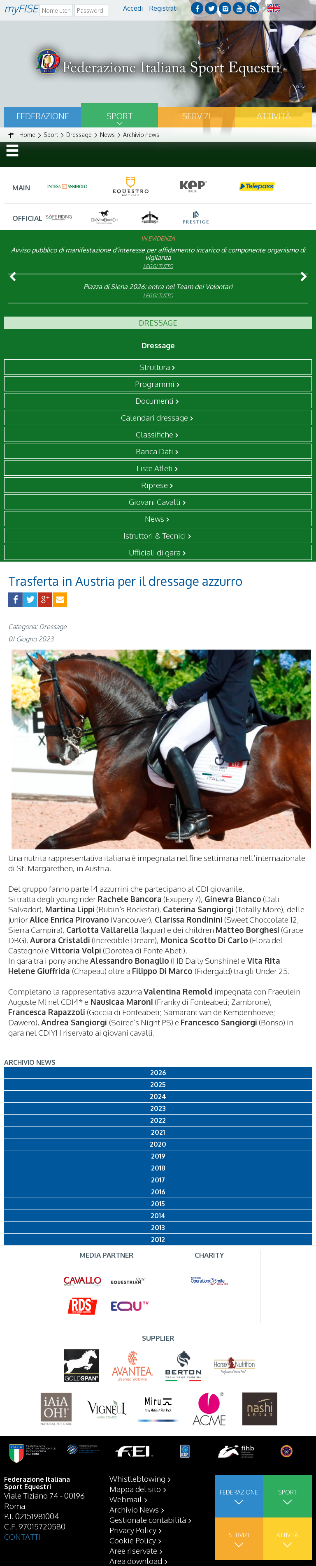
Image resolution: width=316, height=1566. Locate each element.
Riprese (154, 485)
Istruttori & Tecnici (154, 535)
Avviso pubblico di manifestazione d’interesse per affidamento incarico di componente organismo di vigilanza (158, 253)
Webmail (125, 1499)
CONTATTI (22, 1536)
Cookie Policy (132, 1540)
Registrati (163, 8)
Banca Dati (154, 451)
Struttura (154, 367)
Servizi (196, 116)
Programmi (154, 384)
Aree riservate (133, 1550)
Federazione (42, 116)
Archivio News (134, 1509)
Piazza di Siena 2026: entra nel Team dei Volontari (158, 286)
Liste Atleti (155, 468)
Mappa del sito (135, 1489)
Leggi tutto (158, 266)
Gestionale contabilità (147, 1519)
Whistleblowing (137, 1478)
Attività (273, 116)
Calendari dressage (154, 417)
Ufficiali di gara (155, 552)
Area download (135, 1561)
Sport (120, 116)
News (154, 518)
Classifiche (154, 434)
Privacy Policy (132, 1530)
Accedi (133, 8)
